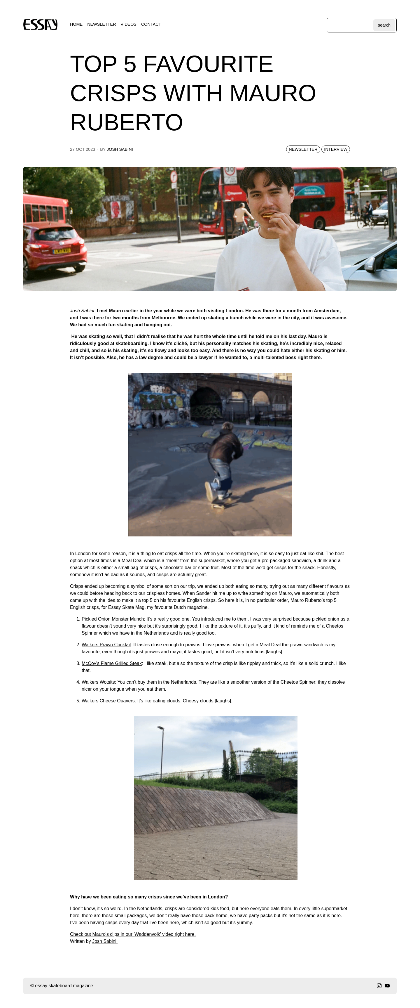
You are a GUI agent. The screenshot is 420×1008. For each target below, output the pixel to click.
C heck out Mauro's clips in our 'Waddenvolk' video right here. (133, 934)
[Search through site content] (350, 25)
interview (335, 149)
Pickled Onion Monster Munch (113, 618)
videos (128, 24)
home (76, 24)
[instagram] (379, 985)
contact (151, 24)
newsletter (101, 24)
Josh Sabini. (105, 941)
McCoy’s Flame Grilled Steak (112, 663)
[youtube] (387, 985)
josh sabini (120, 149)
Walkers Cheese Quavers (108, 700)
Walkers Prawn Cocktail (106, 644)
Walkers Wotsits (98, 682)
